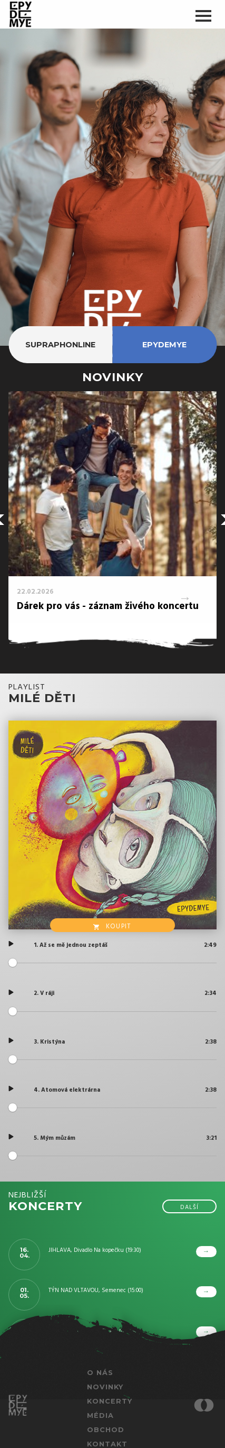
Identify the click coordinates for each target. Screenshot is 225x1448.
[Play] (11, 943)
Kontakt (107, 1444)
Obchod (105, 1430)
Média (100, 1415)
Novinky (105, 1387)
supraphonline (60, 344)
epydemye (164, 344)
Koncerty (109, 1401)
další (189, 1207)
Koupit (112, 926)
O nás (100, 1373)
